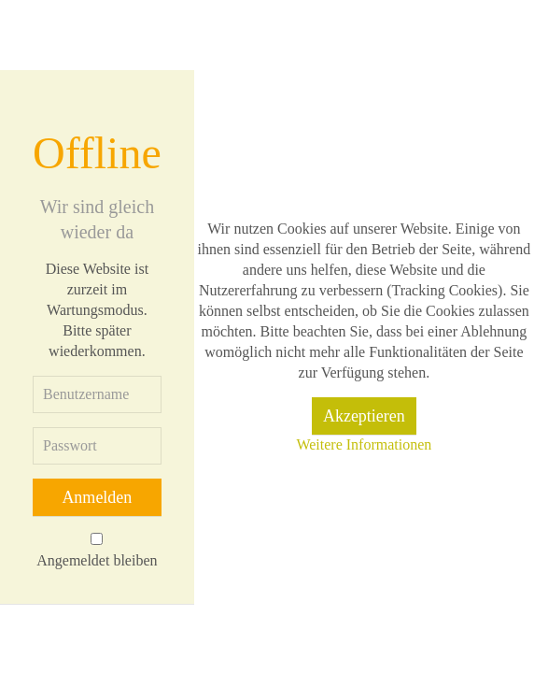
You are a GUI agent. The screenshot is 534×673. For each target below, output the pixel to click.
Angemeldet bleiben (96, 560)
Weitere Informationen (363, 444)
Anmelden (97, 497)
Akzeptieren (364, 416)
